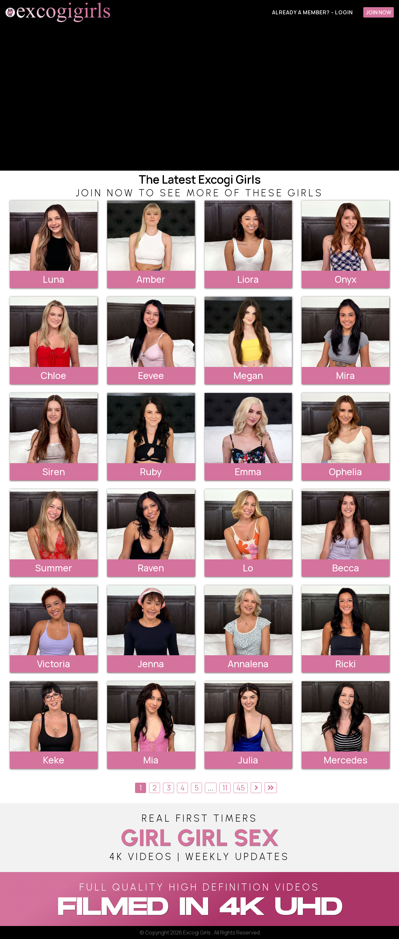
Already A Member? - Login (312, 12)
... (211, 788)
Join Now (378, 12)
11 (225, 788)
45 (240, 788)
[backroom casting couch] (199, 98)
